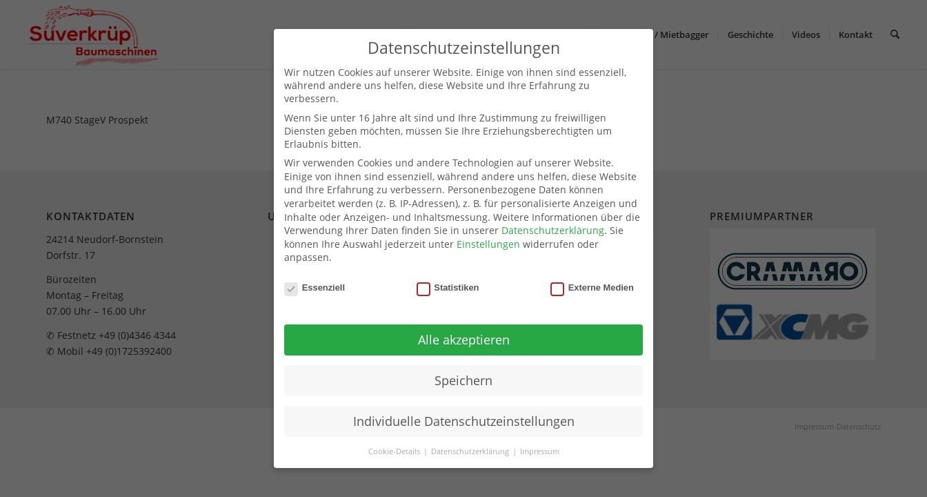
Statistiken (448, 287)
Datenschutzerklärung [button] (471, 451)
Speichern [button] (463, 380)
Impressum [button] (539, 451)
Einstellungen (488, 244)
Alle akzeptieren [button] (464, 339)
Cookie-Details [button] (395, 451)
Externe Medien (592, 287)
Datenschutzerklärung (552, 230)
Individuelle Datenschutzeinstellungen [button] (464, 421)
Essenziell (314, 287)
